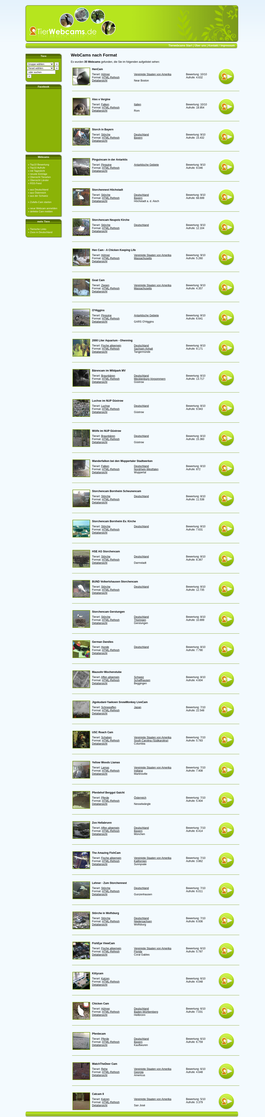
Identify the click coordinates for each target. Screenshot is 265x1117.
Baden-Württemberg (146, 1011)
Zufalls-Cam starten (41, 202)
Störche (105, 134)
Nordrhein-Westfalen (146, 469)
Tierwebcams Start (180, 45)
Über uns (200, 45)
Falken (105, 104)
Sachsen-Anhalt (143, 348)
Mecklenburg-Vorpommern (150, 378)
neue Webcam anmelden (43, 208)
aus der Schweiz (39, 195)
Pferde (105, 797)
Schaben (106, 737)
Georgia (139, 1072)
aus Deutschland (39, 189)
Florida (138, 951)
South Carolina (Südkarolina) (151, 740)
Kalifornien (140, 861)
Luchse (105, 405)
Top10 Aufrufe (37, 167)
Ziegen (105, 285)
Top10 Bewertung (39, 164)
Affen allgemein (110, 677)
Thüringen (140, 620)
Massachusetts (143, 258)
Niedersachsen (143, 921)
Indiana (138, 770)
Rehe (104, 1069)
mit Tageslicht (37, 170)
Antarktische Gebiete (146, 164)
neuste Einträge (38, 174)
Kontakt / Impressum (221, 45)
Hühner (105, 74)
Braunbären (108, 375)
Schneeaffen (108, 707)
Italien (137, 104)
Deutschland (141, 134)
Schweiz (139, 677)
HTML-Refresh (111, 77)
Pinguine (106, 164)
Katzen (105, 978)
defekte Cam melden (41, 211)
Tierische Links (38, 229)
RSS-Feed (35, 183)
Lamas (105, 767)
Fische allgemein (111, 345)
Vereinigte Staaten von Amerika (152, 74)
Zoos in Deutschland (41, 232)
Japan (137, 707)
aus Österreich (38, 192)
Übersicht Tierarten (40, 177)
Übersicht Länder (39, 180)
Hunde (105, 647)
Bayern (138, 137)
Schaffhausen (142, 680)
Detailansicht (100, 80)
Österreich (140, 797)
